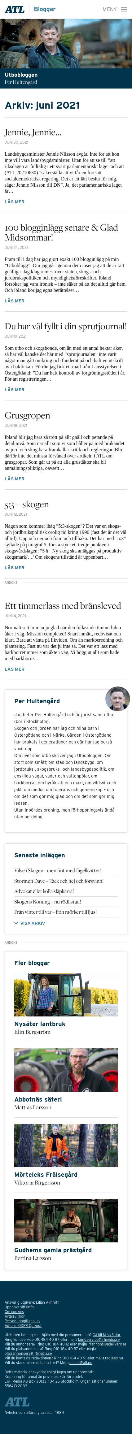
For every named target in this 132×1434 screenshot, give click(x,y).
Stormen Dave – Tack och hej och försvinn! (58, 880)
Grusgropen (27, 415)
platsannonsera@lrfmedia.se (28, 1353)
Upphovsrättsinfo (19, 1307)
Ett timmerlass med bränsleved (63, 605)
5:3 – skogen (27, 504)
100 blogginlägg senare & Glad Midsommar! (61, 232)
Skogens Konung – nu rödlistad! (47, 901)
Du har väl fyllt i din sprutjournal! (66, 326)
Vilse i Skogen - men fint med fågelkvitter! (57, 870)
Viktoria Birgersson (37, 1182)
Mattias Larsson (32, 1107)
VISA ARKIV (32, 923)
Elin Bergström (32, 1031)
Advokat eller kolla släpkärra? (44, 891)
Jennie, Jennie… (33, 132)
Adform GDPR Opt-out (23, 1325)
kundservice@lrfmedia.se (99, 1339)
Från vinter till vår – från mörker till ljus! (55, 911)
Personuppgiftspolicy (22, 1321)
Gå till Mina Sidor (107, 1334)
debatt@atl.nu (80, 1362)
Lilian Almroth (47, 1302)
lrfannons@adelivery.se (107, 1344)
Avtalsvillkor (15, 1316)
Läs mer (14, 201)
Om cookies (14, 1311)
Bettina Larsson (32, 1258)
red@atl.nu (114, 1358)
